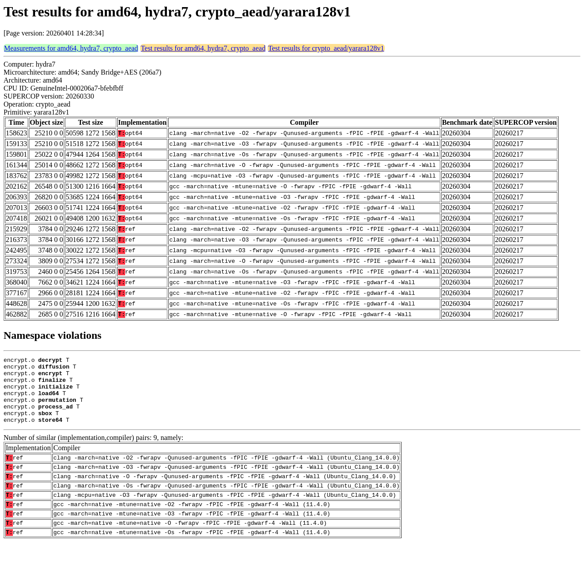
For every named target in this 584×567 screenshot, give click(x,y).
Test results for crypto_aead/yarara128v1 (326, 48)
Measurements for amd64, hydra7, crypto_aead (71, 48)
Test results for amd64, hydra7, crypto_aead (203, 48)
